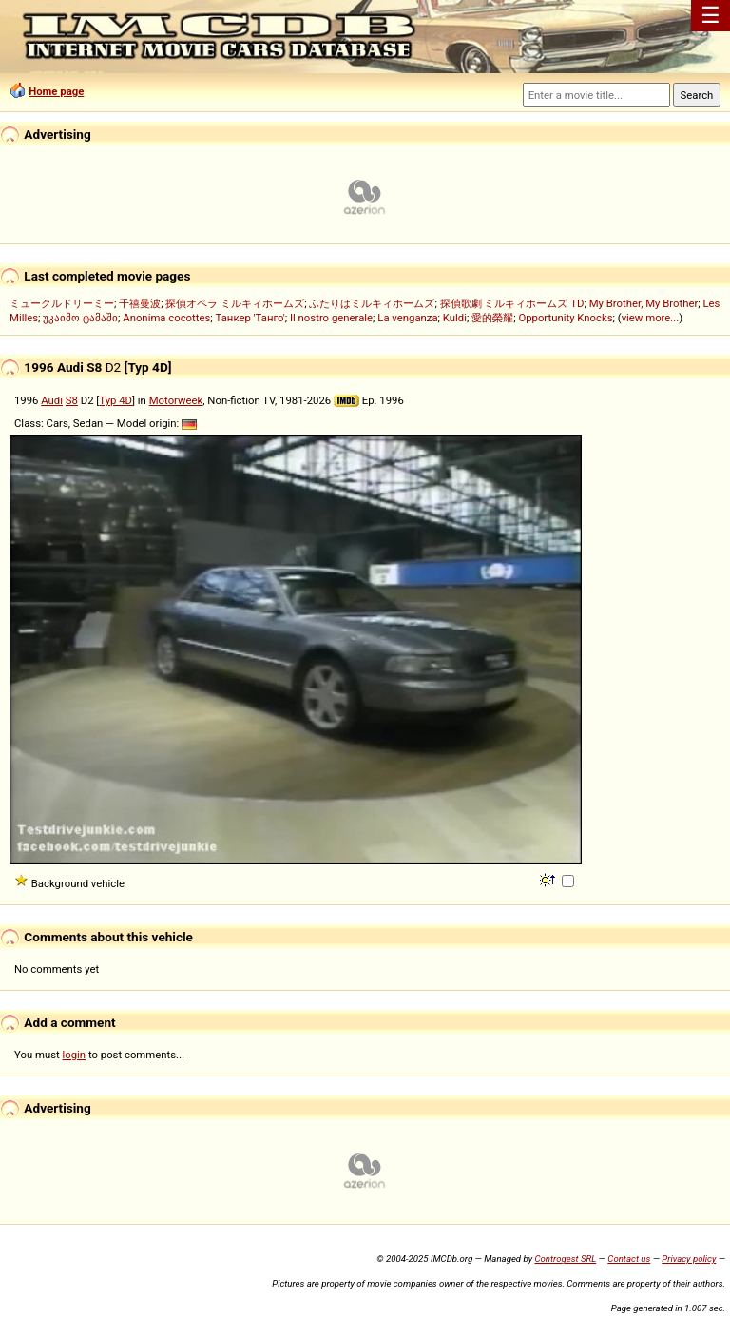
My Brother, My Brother (644, 303)
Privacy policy (689, 1258)
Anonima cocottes (166, 317)
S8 (72, 400)
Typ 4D (115, 400)
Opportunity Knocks (565, 317)
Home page (56, 91)
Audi (52, 400)
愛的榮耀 (492, 317)
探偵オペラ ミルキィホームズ (234, 303)
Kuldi (455, 317)
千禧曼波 (140, 303)
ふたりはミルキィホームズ (371, 303)
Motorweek (176, 400)
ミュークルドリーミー (62, 303)
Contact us (628, 1258)
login (74, 1054)
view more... (651, 317)
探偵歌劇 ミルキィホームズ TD (512, 303)
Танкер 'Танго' (250, 317)
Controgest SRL (565, 1258)
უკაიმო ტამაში (80, 317)
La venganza (407, 317)
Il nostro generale (331, 317)
